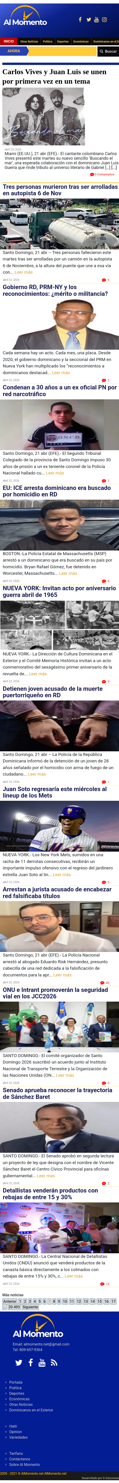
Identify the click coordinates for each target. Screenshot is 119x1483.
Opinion (15, 1432)
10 (65, 1301)
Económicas (81, 41)
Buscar (111, 51)
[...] (114, 167)
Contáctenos (19, 1459)
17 (113, 1301)
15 (99, 1301)
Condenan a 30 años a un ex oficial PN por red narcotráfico (60, 391)
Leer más (24, 272)
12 (79, 1301)
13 (86, 1301)
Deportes (63, 41)
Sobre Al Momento (24, 1464)
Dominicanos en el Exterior (31, 1410)
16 (106, 1301)
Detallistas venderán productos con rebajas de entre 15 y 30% (50, 1194)
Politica (47, 41)
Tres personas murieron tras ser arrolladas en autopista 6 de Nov (60, 190)
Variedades (18, 1437)
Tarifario (16, 1453)
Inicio (9, 41)
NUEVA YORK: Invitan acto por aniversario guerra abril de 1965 (59, 591)
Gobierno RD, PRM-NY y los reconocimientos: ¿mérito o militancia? (55, 290)
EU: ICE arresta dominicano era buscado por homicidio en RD (57, 491)
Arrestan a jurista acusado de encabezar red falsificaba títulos (57, 892)
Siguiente (30, 1307)
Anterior (9, 1301)
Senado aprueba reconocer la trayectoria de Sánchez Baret (57, 1093)
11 (72, 1301)
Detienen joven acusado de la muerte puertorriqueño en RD (53, 692)
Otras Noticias (29, 41)
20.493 (14, 1307)
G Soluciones (111, 1478)
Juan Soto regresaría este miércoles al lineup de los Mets (55, 792)
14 (93, 1301)
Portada (15, 1382)
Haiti (13, 1426)
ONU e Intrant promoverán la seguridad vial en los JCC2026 (55, 993)
